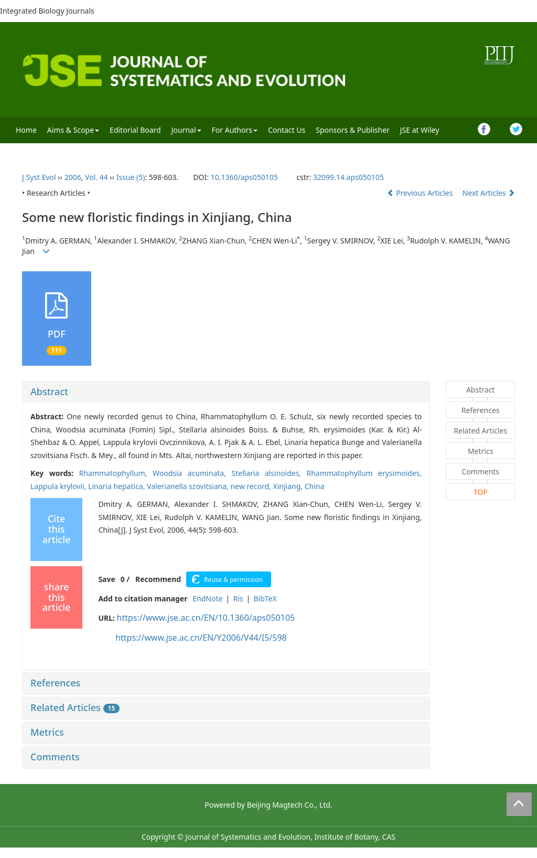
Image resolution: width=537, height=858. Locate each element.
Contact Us (286, 130)
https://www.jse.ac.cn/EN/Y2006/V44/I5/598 (201, 637)
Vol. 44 (96, 177)
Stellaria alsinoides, (268, 473)
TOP (481, 492)
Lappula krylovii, (59, 486)
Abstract (49, 391)
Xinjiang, (288, 486)
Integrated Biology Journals (47, 11)
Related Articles (75, 707)
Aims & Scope (73, 130)
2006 (73, 177)
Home (26, 130)
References (55, 682)
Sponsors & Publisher (353, 130)
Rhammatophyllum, (116, 473)
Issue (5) (130, 177)
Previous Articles (421, 193)
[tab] (226, 392)
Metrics (47, 732)
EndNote (207, 598)
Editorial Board (135, 130)
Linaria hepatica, (117, 486)
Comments (55, 756)
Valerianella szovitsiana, (188, 486)
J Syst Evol (39, 177)
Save (106, 579)
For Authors (234, 130)
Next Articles (489, 193)
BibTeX (264, 598)
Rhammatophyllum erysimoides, (364, 473)
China (315, 486)
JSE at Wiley (419, 130)
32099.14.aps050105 (348, 177)
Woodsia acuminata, (192, 473)
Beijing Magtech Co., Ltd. (289, 805)
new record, (251, 486)
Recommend (158, 579)
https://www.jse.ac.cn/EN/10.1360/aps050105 (206, 617)
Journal (186, 130)
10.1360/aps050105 (244, 177)
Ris (238, 598)
